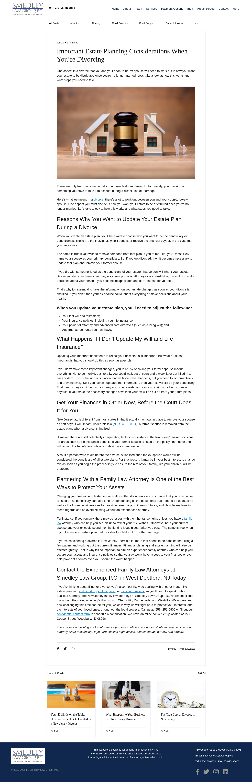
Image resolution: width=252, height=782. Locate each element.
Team (138, 8)
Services (151, 8)
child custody (88, 591)
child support (106, 591)
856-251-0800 (62, 8)
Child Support (147, 23)
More (236, 8)
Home (115, 8)
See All (202, 672)
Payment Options (172, 8)
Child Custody (120, 23)
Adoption (75, 23)
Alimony (96, 23)
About (127, 8)
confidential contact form (73, 614)
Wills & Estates (187, 648)
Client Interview (174, 23)
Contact (224, 8)
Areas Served (206, 8)
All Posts (54, 23)
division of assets (132, 591)
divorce (98, 199)
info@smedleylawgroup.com (219, 755)
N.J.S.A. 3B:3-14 (125, 424)
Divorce (172, 648)
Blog (190, 8)
